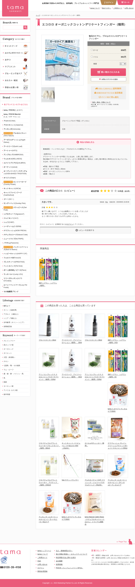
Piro (106, 202)
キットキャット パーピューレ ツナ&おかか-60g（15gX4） (71, 445)
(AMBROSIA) (13, 155)
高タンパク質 (8, 345)
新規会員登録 (42, 571)
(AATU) (10, 150)
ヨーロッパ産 (8, 386)
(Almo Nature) (15, 134)
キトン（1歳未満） (11, 310)
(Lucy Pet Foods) (15, 286)
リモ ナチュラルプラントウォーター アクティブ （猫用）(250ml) (49, 482)
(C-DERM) (12, 226)
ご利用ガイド (117, 8)
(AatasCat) (13, 125)
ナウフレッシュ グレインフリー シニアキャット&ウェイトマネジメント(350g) (117, 445)
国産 (5, 382)
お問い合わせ (129, 8)
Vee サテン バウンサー (70, 480)
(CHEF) (9, 222)
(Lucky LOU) (13, 274)
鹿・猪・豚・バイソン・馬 (13, 374)
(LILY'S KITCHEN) (13, 279)
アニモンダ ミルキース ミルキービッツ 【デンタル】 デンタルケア (117, 482)
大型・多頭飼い (9, 357)
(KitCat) (12, 188)
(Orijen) (10, 178)
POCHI (69, 568)
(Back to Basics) (16, 248)
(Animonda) (12, 129)
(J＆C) (11, 218)
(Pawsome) (11, 243)
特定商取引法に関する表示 (66, 558)
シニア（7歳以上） (11, 318)
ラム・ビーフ (8, 370)
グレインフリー (9, 341)
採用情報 (59, 564)
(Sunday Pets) (15, 203)
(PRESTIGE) (14, 262)
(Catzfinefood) (13, 194)
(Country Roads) (15, 183)
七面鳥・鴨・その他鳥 (12, 365)
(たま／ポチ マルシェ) (12, 115)
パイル (95, 57)
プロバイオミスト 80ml (47, 340)
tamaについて (95, 8)
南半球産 (7, 394)
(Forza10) (12, 258)
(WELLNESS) (13, 159)
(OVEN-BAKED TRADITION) (15, 172)
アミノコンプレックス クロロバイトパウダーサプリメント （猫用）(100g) (49, 377)
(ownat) (10, 167)
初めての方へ (106, 8)
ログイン (69, 224)
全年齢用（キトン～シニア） (14, 322)
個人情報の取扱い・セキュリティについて (71, 554)
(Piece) (15, 270)
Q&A (39, 561)
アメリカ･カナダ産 (11, 390)
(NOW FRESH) (15, 231)
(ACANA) (9, 121)
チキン (6, 361)
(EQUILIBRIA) (14, 163)
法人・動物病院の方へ (64, 551)
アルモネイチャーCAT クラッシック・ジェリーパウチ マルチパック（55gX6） (95, 482)
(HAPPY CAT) (15, 254)
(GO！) (9, 199)
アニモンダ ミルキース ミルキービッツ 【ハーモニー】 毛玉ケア (48, 519)
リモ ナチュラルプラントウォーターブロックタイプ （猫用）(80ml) (49, 445)
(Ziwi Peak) (15, 208)
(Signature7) (14, 214)
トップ (38, 15)
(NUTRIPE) (14, 239)
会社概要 (59, 561)
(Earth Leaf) (13, 146)
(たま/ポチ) (13, 110)
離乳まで (7, 306)
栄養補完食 (8, 326)
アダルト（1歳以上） (11, 314)
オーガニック (8, 349)
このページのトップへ (126, 542)
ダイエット (8, 353)
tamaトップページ (44, 551)
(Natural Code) (16, 235)
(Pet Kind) (13, 266)
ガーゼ (95, 50)
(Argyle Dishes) (14, 141)
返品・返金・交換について (101, 102)
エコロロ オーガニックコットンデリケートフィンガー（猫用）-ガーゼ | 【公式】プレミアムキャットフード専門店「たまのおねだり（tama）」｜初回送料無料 (15, 8)
